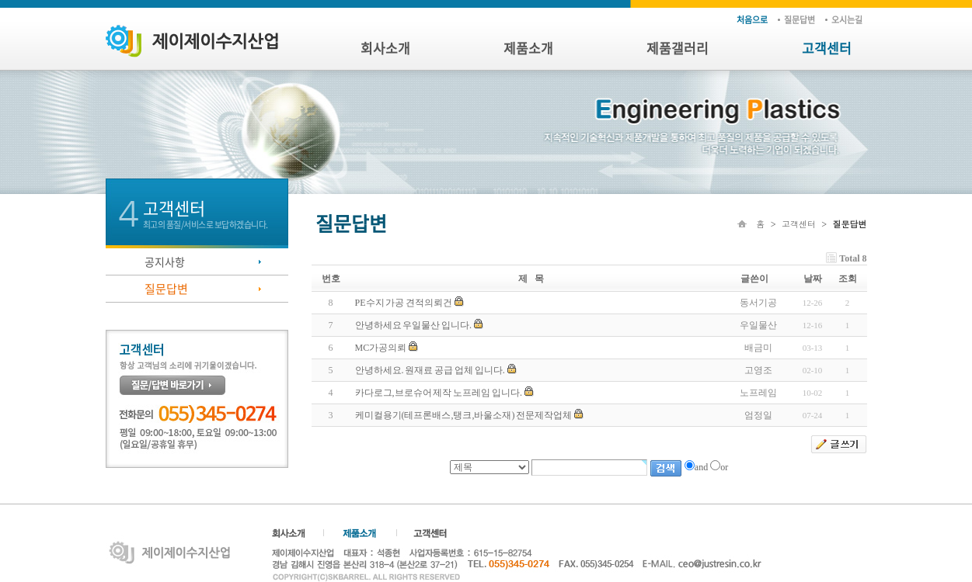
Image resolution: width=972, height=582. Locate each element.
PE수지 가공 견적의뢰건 (404, 302)
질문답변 (799, 19)
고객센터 (827, 47)
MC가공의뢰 (381, 347)
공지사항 (165, 261)
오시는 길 (847, 19)
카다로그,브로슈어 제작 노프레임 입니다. (438, 392)
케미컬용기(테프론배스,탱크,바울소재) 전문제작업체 (464, 415)
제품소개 (528, 47)
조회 (847, 278)
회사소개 (385, 47)
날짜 (812, 278)
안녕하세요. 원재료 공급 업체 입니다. (430, 370)
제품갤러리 (677, 47)
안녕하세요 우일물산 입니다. (413, 325)
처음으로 (752, 19)
